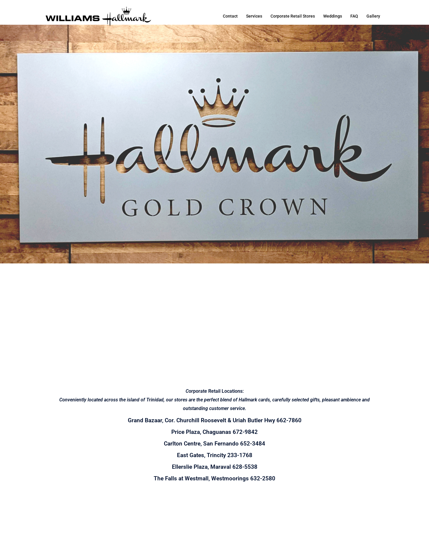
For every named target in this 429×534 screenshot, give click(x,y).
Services (254, 16)
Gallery (373, 16)
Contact (230, 16)
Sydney (153, 524)
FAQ (354, 16)
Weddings (332, 16)
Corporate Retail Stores (293, 16)
